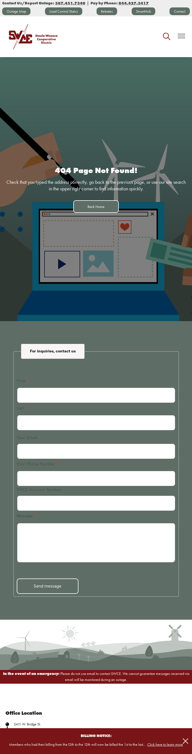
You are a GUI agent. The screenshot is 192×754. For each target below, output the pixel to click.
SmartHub (143, 11)
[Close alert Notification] (185, 741)
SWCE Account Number (39, 489)
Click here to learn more (165, 744)
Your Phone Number (36, 464)
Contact (179, 11)
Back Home (96, 206)
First (21, 381)
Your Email (27, 437)
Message (25, 516)
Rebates (107, 11)
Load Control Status (63, 11)
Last (21, 408)
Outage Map (16, 11)
